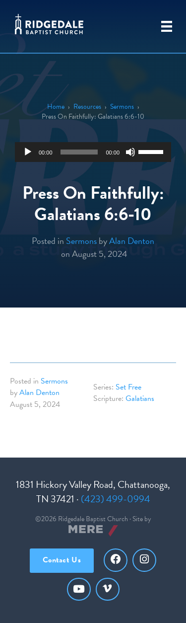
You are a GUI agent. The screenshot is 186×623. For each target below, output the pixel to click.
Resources (87, 106)
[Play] (28, 152)
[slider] (79, 152)
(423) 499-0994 (115, 498)
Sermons (122, 106)
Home (55, 106)
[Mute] (130, 152)
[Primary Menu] (166, 26)
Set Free (128, 387)
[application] (93, 152)
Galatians (139, 398)
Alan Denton (131, 240)
